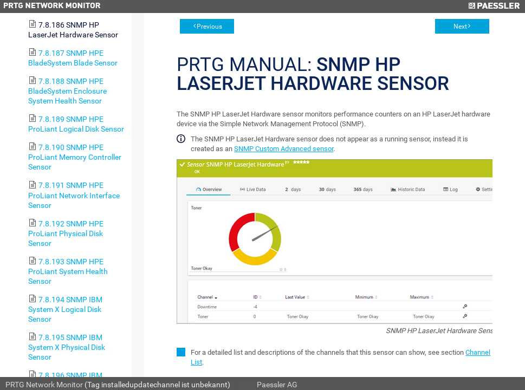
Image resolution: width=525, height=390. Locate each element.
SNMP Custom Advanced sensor (283, 149)
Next (460, 26)
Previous (209, 26)
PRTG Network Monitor (44, 384)
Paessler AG (277, 384)
